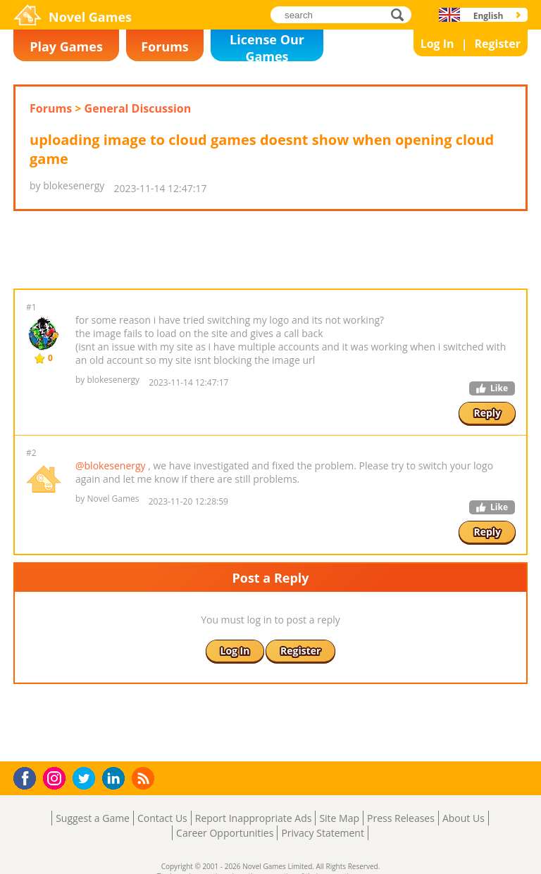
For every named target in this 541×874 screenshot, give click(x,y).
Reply (487, 412)
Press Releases (401, 818)
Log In (437, 43)
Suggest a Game (93, 818)
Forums (165, 46)
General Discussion (138, 108)
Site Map (339, 818)
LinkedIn (116, 779)
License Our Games (267, 46)
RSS (144, 778)
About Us (463, 818)
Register (497, 43)
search (401, 14)
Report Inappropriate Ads (253, 818)
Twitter (86, 779)
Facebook (28, 777)
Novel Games (90, 16)
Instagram (56, 777)
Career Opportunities (224, 833)
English (488, 16)
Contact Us (162, 818)
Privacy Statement (322, 833)
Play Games (66, 46)
